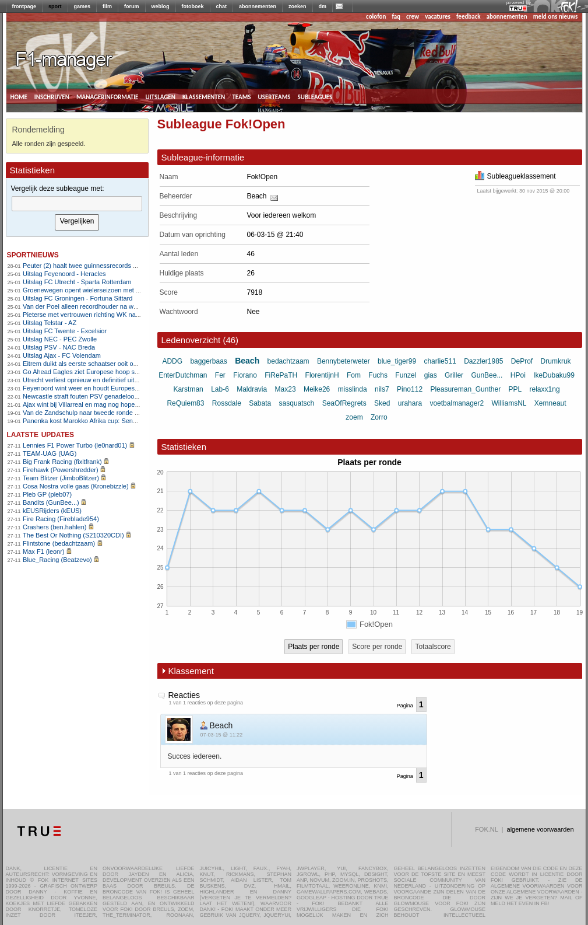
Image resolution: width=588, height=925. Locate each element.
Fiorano (245, 375)
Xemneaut (550, 403)
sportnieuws (33, 254)
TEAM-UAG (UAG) (49, 453)
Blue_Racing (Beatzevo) (57, 559)
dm (323, 6)
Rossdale (226, 403)
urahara (410, 403)
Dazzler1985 (483, 361)
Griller (454, 375)
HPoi (518, 375)
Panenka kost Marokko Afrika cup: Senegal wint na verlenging (110, 420)
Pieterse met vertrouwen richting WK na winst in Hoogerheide (110, 314)
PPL (515, 389)
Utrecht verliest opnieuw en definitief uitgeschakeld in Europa (109, 379)
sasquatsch (297, 403)
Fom (354, 375)
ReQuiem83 (185, 403)
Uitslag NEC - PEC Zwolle (60, 339)
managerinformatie (107, 96)
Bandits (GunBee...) (51, 502)
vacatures (437, 16)
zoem (354, 417)
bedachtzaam (288, 361)
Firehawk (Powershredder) (60, 469)
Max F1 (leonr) (44, 551)
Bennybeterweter (343, 361)
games (82, 6)
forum (131, 6)
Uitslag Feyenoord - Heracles (64, 273)
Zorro (379, 417)
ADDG (172, 361)
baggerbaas (208, 361)
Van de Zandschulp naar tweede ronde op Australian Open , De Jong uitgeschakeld (141, 412)
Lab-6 (220, 389)
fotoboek (193, 6)
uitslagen (160, 96)
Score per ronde (377, 647)
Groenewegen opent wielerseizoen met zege (86, 290)
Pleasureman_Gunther (465, 389)
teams (241, 96)
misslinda (352, 389)
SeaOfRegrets (344, 403)
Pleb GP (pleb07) (47, 494)
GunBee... (486, 375)
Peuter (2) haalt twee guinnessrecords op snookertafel (100, 265)
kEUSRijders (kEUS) (52, 510)
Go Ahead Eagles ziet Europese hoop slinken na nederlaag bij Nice (118, 371)
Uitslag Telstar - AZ (49, 322)
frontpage (24, 6)
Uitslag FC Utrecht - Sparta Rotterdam (77, 281)
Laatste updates (41, 433)
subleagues (315, 96)
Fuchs (378, 375)
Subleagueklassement (515, 176)
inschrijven (51, 96)
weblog (161, 6)
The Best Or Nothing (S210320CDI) (73, 535)
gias (430, 375)
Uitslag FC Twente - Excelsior (65, 330)
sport (55, 6)
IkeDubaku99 (554, 375)
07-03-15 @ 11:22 (221, 735)
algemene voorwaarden (540, 829)
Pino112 (409, 389)
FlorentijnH (322, 375)
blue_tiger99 (397, 361)
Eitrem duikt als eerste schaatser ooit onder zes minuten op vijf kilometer (125, 363)
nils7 (382, 389)
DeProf (522, 361)
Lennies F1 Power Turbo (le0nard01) (75, 445)
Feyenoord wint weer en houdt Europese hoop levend (99, 388)
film (107, 6)
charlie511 (440, 361)
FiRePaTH (281, 375)
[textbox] (77, 203)
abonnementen (257, 6)
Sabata (260, 403)
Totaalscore (432, 647)
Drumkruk (556, 361)
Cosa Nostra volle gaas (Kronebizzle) (76, 486)
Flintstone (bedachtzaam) (59, 543)
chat (221, 6)
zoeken (297, 6)
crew (412, 16)
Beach (257, 196)
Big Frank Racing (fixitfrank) (62, 461)
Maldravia (252, 389)
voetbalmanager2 (456, 403)
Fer (220, 375)
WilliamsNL (509, 403)
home (18, 96)
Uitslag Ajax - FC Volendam (62, 355)
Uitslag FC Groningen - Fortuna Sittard (77, 298)
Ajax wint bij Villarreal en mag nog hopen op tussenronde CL (109, 404)
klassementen (203, 96)
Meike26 (317, 389)
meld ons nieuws (555, 16)
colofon (376, 16)
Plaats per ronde (313, 647)
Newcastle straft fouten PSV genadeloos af (84, 396)
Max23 (285, 389)
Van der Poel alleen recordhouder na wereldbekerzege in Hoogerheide (123, 306)
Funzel (405, 375)
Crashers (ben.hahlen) (54, 526)
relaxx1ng (545, 389)
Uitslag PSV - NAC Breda (59, 347)
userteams (274, 96)
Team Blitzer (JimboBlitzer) (61, 477)
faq (396, 16)
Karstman (188, 389)
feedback (468, 16)
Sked (382, 403)
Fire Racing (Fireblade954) (61, 518)
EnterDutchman (183, 375)
